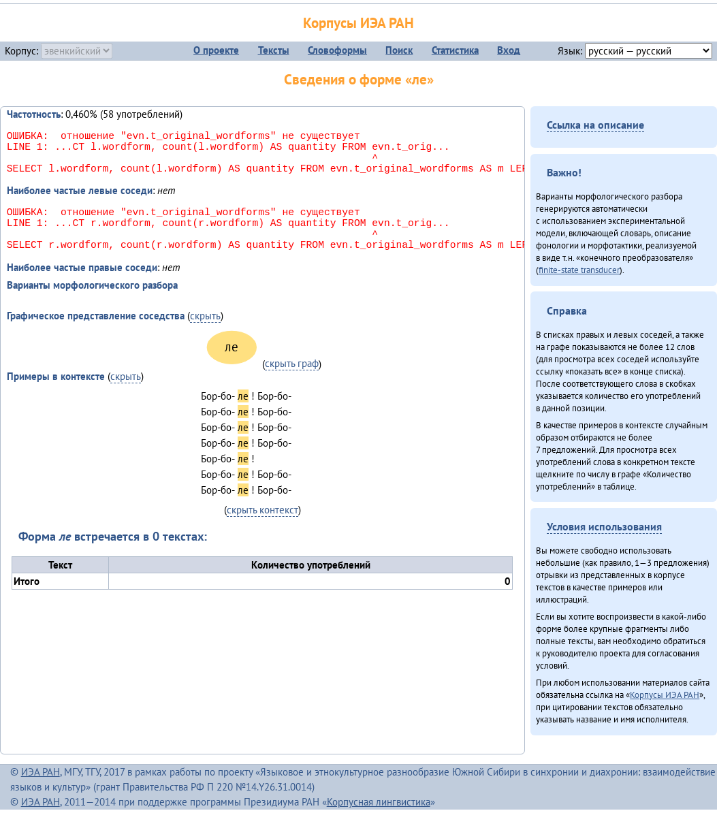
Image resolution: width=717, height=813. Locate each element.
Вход (508, 50)
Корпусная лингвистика (378, 801)
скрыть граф (292, 385)
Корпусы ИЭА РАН (358, 23)
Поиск (399, 50)
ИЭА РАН (40, 771)
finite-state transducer (579, 270)
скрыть (205, 337)
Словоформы (337, 50)
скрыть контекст (262, 531)
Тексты (273, 50)
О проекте (216, 50)
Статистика (455, 50)
